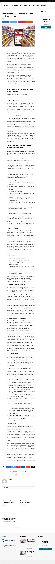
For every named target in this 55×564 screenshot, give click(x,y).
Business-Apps (17, 5)
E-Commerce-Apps (26, 5)
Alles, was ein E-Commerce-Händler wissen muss (27, 501)
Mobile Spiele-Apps (35, 5)
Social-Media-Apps (45, 5)
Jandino (10, 479)
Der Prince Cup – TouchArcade (26, 472)
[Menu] (2, 5)
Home (12, 5)
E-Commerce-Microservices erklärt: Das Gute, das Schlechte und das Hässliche (9, 519)
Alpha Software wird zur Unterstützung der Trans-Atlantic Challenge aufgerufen (31, 553)
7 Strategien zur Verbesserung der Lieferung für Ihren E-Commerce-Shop (9, 502)
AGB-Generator (18, 224)
